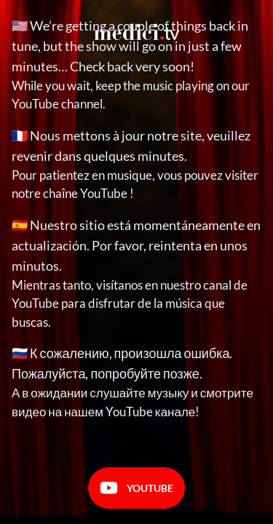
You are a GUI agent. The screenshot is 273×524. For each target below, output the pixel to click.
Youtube (136, 488)
